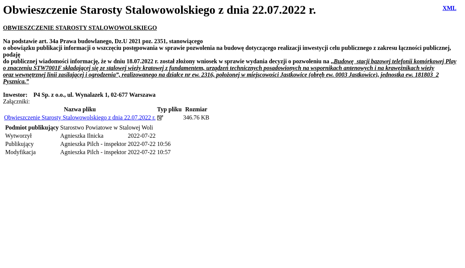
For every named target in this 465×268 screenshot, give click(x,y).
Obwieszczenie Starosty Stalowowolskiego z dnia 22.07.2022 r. (80, 117)
